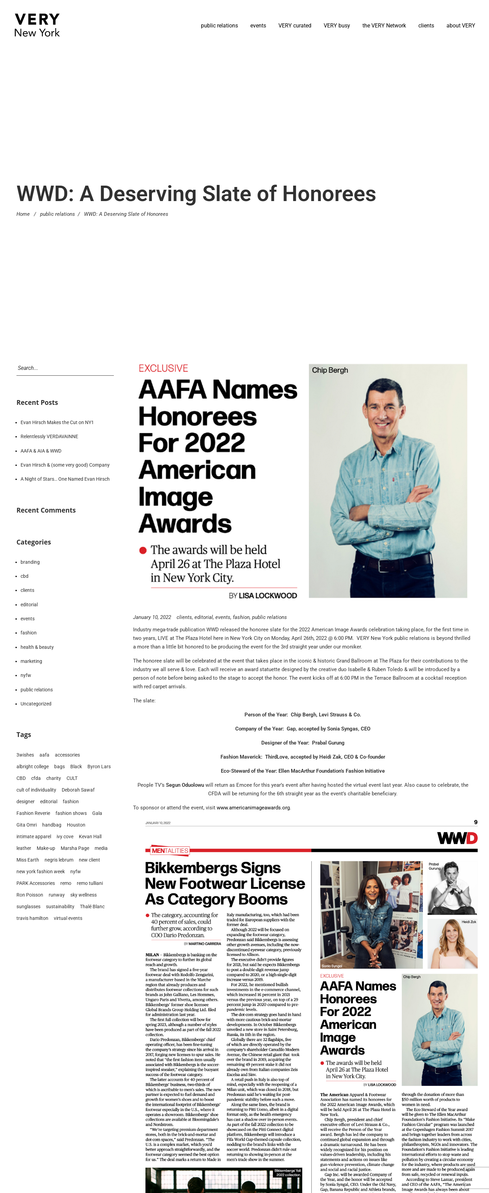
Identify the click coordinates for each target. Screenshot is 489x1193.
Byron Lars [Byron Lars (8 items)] (99, 766)
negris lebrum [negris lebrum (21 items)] (59, 860)
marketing (31, 661)
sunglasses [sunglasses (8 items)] (28, 906)
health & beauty (37, 647)
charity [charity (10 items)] (53, 778)
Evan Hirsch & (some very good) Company (65, 465)
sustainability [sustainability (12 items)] (60, 906)
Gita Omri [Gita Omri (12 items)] (26, 825)
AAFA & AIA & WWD (41, 451)
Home (23, 214)
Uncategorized (36, 703)
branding (30, 562)
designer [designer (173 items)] (25, 801)
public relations (219, 25)
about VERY (460, 25)
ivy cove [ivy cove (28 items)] (65, 836)
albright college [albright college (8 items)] (32, 766)
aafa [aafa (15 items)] (44, 755)
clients (426, 25)
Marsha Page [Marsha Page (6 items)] (75, 848)
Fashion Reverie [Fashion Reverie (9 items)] (33, 813)
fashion (241, 617)
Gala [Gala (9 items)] (97, 813)
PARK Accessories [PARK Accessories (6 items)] (35, 883)
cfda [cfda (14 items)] (36, 778)
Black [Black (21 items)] (76, 766)
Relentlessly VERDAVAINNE (49, 436)
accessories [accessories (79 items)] (67, 755)
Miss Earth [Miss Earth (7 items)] (27, 860)
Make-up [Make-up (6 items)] (46, 848)
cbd (24, 576)
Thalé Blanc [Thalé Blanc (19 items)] (92, 906)
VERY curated (294, 25)
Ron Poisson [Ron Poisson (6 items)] (29, 895)
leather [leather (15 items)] (23, 848)
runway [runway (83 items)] (57, 895)
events (258, 25)
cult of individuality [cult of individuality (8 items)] (36, 790)
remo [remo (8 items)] (65, 883)
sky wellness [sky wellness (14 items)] (83, 895)
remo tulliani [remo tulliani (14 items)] (90, 883)
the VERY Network (384, 25)
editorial (203, 617)
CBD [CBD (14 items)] (21, 778)
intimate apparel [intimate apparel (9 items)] (33, 836)
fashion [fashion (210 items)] (71, 801)
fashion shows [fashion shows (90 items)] (71, 813)
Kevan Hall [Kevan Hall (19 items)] (90, 836)
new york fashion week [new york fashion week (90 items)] (40, 871)
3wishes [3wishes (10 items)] (25, 755)
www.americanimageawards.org (253, 808)
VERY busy (337, 25)
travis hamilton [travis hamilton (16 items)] (32, 918)
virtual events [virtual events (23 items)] (68, 918)
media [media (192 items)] (101, 848)
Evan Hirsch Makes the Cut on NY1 (57, 422)
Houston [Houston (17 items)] (76, 825)
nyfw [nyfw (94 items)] (75, 871)
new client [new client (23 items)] (89, 860)
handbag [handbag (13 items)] (51, 825)
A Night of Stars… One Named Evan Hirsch (65, 479)
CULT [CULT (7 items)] (72, 778)
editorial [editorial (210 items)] (48, 801)
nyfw (26, 675)
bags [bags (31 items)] (59, 766)
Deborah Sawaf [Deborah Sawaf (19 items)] (78, 790)
